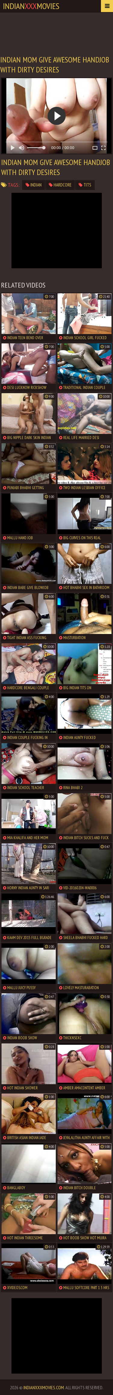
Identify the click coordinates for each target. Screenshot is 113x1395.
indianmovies (31, 5)
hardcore (60, 185)
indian (34, 185)
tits (85, 185)
